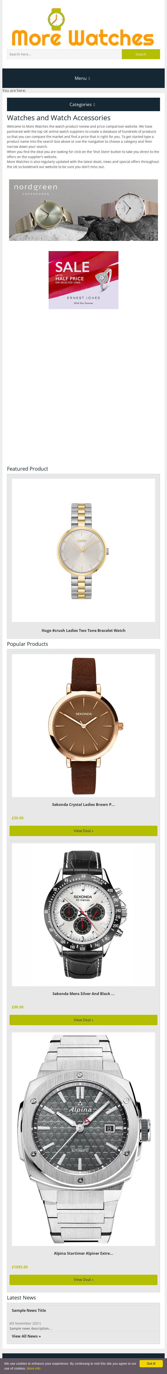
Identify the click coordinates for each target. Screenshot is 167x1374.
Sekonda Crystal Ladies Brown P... (83, 799)
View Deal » (84, 825)
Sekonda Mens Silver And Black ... (83, 988)
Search (141, 54)
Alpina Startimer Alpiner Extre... (83, 1248)
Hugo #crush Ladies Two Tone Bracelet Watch (83, 551)
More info (33, 1368)
